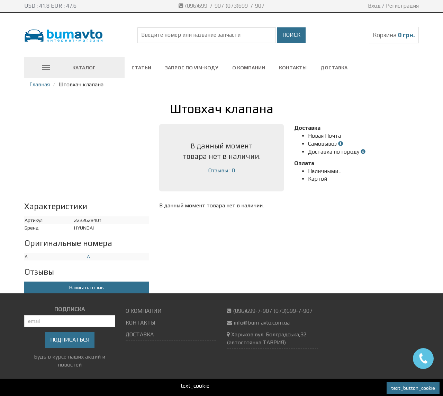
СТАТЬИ (141, 67)
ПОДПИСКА (69, 309)
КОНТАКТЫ (293, 67)
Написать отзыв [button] (86, 287)
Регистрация (402, 5)
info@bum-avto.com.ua (262, 322)
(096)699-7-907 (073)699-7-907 (222, 5)
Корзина (394, 34)
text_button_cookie (413, 388)
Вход (374, 5)
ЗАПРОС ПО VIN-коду (191, 67)
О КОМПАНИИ (248, 67)
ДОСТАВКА (333, 67)
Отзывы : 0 (221, 170)
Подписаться (69, 339)
